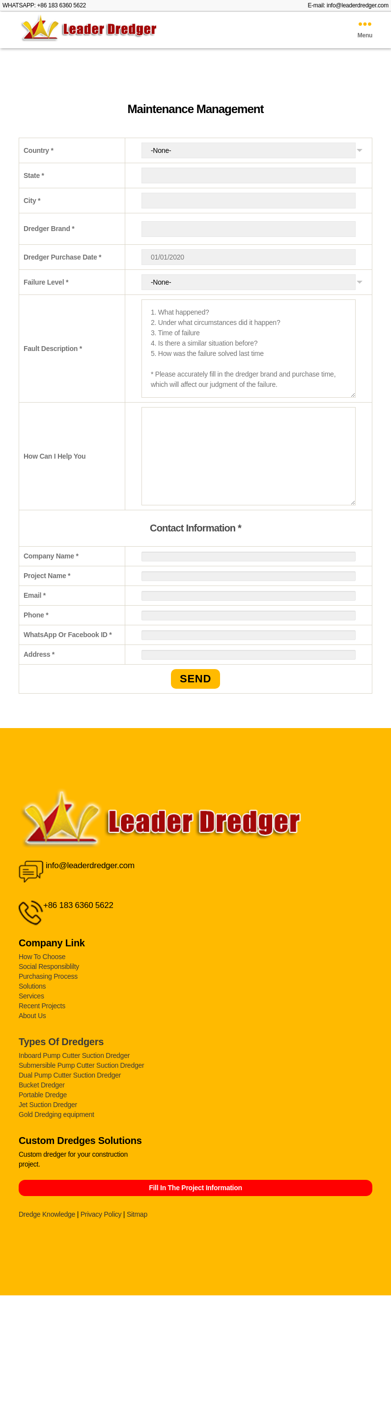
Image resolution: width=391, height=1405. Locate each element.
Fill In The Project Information (195, 1188)
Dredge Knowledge (47, 1214)
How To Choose (42, 957)
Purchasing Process (48, 976)
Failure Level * (46, 282)
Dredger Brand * (49, 229)
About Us (32, 1016)
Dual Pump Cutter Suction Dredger (70, 1075)
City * (32, 201)
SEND (195, 679)
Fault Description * (53, 348)
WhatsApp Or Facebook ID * (68, 635)
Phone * (36, 615)
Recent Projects (42, 1006)
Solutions (32, 986)
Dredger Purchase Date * (62, 257)
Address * (39, 654)
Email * (35, 595)
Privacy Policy (101, 1214)
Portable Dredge (43, 1095)
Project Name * (47, 576)
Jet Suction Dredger (48, 1105)
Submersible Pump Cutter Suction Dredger (81, 1065)
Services (31, 996)
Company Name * (51, 556)
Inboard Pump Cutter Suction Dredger (74, 1055)
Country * (39, 150)
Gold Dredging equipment (56, 1114)
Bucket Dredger (42, 1085)
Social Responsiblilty (49, 966)
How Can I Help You (54, 456)
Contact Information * (195, 528)
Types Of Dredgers (61, 1041)
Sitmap (137, 1214)
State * (34, 175)
